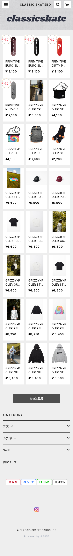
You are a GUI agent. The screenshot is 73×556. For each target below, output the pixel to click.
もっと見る (37, 398)
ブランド (8, 426)
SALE (6, 450)
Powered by (36, 536)
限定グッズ (10, 462)
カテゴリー (9, 438)
